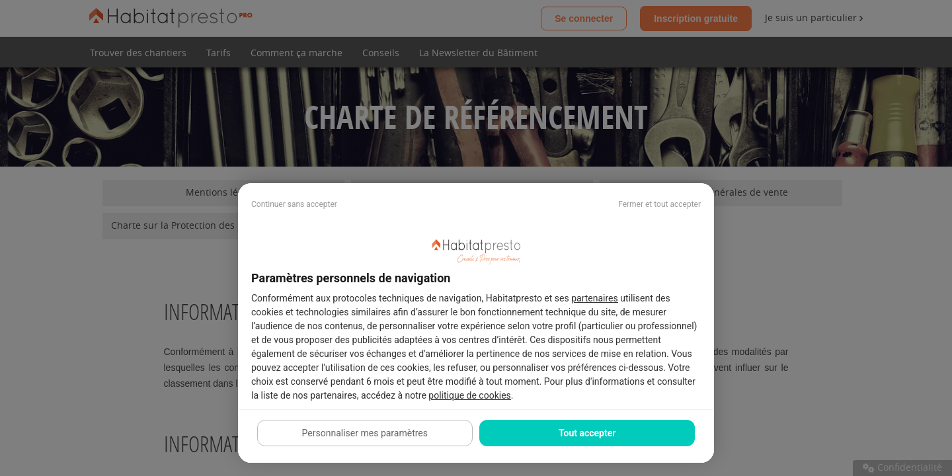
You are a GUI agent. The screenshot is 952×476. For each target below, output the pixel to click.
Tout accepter (587, 433)
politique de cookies (469, 395)
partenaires (594, 298)
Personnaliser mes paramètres (365, 433)
